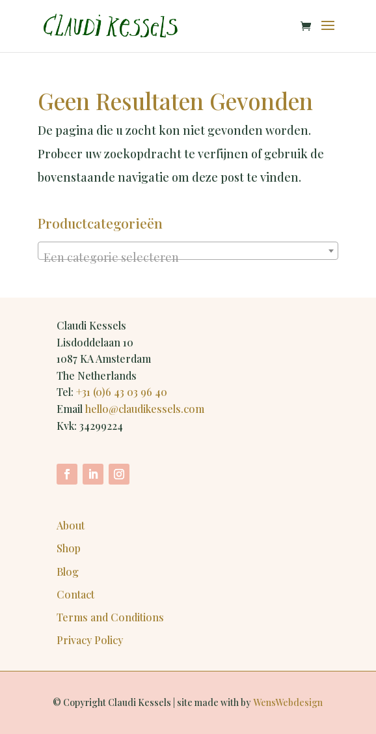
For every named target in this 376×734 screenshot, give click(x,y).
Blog (68, 571)
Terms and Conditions (110, 617)
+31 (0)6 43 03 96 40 (121, 392)
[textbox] (188, 257)
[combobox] (188, 251)
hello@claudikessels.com (144, 409)
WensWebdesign (288, 702)
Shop (69, 548)
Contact (75, 594)
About (71, 525)
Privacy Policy (90, 640)
